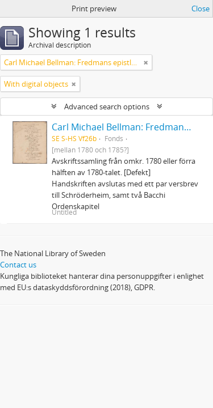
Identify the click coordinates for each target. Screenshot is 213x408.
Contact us (18, 265)
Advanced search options (106, 106)
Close (200, 8)
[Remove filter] (146, 62)
